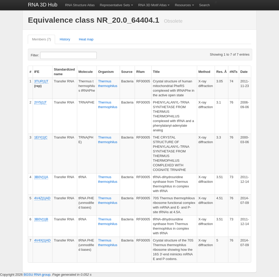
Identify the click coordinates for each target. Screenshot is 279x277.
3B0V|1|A (41, 177)
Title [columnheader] (156, 72)
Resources (183, 5)
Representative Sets (115, 5)
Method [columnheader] (204, 72)
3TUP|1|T (41, 81)
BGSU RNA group (37, 274)
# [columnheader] (30, 72)
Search (204, 5)
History (65, 39)
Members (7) (41, 39)
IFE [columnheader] (36, 72)
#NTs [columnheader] (234, 72)
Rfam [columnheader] (140, 72)
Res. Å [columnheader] (221, 72)
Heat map (86, 39)
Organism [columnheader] (106, 72)
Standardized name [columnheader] (64, 71)
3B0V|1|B (41, 219)
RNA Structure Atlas (80, 5)
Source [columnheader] (127, 72)
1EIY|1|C (41, 137)
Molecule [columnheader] (86, 72)
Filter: (47, 55)
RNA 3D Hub (42, 4)
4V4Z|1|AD (42, 198)
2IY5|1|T (40, 102)
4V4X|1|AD (42, 240)
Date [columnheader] (244, 72)
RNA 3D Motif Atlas (152, 5)
